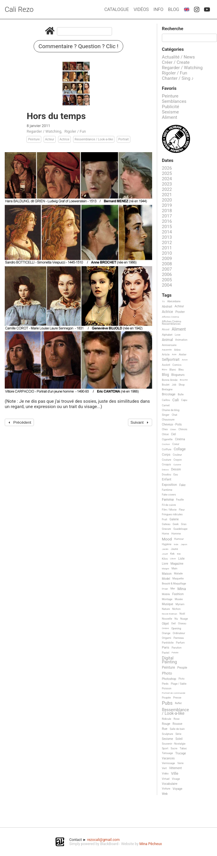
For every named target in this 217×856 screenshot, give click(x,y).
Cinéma (180, 439)
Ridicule (166, 719)
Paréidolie (168, 642)
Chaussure (168, 419)
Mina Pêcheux (150, 844)
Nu (176, 619)
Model (166, 578)
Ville (174, 773)
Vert (164, 768)
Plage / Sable (178, 684)
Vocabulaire (169, 783)
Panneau (178, 638)
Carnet (166, 405)
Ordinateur (179, 633)
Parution (177, 648)
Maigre (165, 569)
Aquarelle (167, 350)
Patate (175, 653)
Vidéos (141, 9)
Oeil (173, 623)
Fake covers (169, 494)
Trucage (180, 753)
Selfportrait (171, 359)
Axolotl (166, 365)
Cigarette (167, 439)
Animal (167, 340)
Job (174, 385)
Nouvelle (167, 619)
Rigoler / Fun (75, 131)
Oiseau (182, 623)
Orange (166, 633)
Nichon (176, 609)
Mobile (166, 594)
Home (165, 533)
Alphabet (167, 335)
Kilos (165, 559)
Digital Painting (169, 660)
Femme (168, 499)
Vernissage (168, 763)
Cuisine (177, 465)
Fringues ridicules (172, 514)
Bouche (184, 380)
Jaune (174, 549)
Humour (179, 539)
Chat (174, 415)
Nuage (184, 619)
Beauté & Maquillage (174, 583)
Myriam (179, 604)
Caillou (166, 400)
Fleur (182, 510)
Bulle (181, 394)
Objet (165, 623)
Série (178, 734)
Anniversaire (169, 345)
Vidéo (165, 773)
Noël (182, 614)
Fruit (164, 519)
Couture (166, 460)
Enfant (166, 479)
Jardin (165, 549)
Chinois (182, 429)
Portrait (123, 139)
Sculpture (167, 734)
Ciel (173, 434)
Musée (179, 599)
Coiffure (166, 449)
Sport (165, 748)
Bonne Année (169, 380)
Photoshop (169, 679)
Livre (165, 563)
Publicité (170, 106)
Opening (176, 628)
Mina (181, 589)
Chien (173, 429)
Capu (184, 400)
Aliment (169, 117)
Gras (184, 524)
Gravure (166, 529)
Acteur (49, 139)
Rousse (177, 723)
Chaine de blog (170, 410)
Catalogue (116, 9)
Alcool (165, 329)
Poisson (166, 688)
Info (158, 9)
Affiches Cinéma (170, 317)
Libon (173, 559)
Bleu (181, 369)
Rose (177, 719)
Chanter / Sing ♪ (178, 78)
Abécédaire (173, 301)
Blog (173, 9)
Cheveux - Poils (172, 424)
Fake (182, 485)
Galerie (174, 519)
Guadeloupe (180, 529)
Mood (167, 539)
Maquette (178, 578)
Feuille (180, 499)
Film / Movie (169, 510)
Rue (164, 728)
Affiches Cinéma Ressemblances (171, 322)
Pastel (165, 653)
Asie (174, 354)
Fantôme (167, 490)
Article (166, 354)
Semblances (174, 101)
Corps (166, 454)
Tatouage (167, 753)
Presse (177, 697)
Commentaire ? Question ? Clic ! (79, 46)
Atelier (183, 354)
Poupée (166, 697)
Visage (176, 779)
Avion (185, 360)
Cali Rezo (19, 9)
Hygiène (166, 544)
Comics (176, 365)
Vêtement (175, 768)
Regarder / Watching (44, 131)
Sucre (174, 748)
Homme (176, 533)
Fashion (178, 594)
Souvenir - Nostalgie (173, 744)
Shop (182, 385)
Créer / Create (176, 62)
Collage (179, 449)
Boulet (166, 385)
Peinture (34, 139)
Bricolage (168, 394)
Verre (180, 763)
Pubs (167, 703)
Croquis (166, 464)
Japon (184, 544)
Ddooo (165, 470)
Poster (180, 312)
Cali (175, 400)
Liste (181, 558)
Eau (175, 474)
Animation (181, 340)
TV (163, 302)
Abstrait (167, 306)
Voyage (178, 788)
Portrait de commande (173, 693)
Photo (167, 673)
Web (165, 793)
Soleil (179, 739)
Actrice (64, 139)
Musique (167, 604)
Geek (176, 524)
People (182, 667)
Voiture (166, 788)
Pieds (165, 684)
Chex (165, 429)
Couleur (177, 455)
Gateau (166, 524)
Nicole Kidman (169, 614)
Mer (172, 588)
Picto (181, 679)
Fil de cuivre (169, 505)
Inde (176, 544)
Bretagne (167, 389)
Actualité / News (178, 57)
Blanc (173, 369)
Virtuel (166, 779)
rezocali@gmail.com (103, 840)
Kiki (179, 554)
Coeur (175, 444)
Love (177, 335)
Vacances (168, 758)
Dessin (176, 469)
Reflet (178, 703)
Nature (166, 609)
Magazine (176, 563)
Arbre (177, 350)
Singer (165, 415)
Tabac (183, 748)
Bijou (164, 369)
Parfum (180, 642)
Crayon (178, 460)
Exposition (169, 484)
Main (174, 568)
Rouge (166, 723)
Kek (172, 554)
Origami (166, 638)
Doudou (166, 474)
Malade (178, 573)
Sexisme (170, 112)
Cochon (166, 444)
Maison (167, 573)
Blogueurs (178, 374)
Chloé (165, 434)
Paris (165, 647)
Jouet (165, 554)
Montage (167, 599)
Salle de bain (177, 729)
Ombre (165, 628)
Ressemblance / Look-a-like (94, 139)
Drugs (165, 589)
